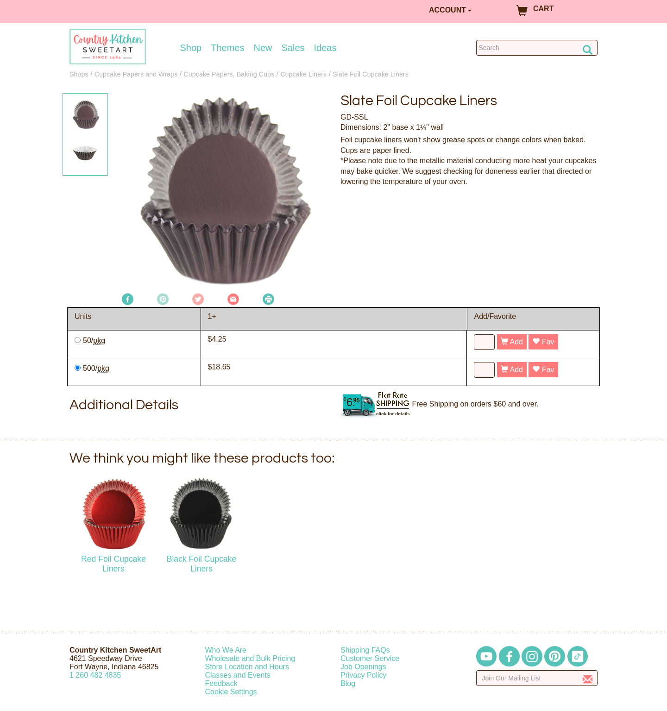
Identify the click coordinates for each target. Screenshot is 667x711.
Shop (191, 48)
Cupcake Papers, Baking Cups (228, 74)
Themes (227, 48)
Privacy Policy (363, 675)
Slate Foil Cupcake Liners (371, 74)
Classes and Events (238, 675)
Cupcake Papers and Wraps (136, 74)
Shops (78, 74)
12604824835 (95, 675)
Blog (347, 683)
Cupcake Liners (303, 74)
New (262, 48)
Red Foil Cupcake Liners (113, 563)
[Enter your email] (537, 678)
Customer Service (369, 658)
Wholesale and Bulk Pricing (250, 658)
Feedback (221, 683)
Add (512, 342)
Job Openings (363, 667)
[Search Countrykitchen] (537, 48)
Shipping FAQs (365, 650)
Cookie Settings (231, 692)
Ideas (325, 48)
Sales (293, 48)
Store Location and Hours (247, 667)
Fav (543, 342)
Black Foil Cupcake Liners (202, 563)
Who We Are (226, 650)
